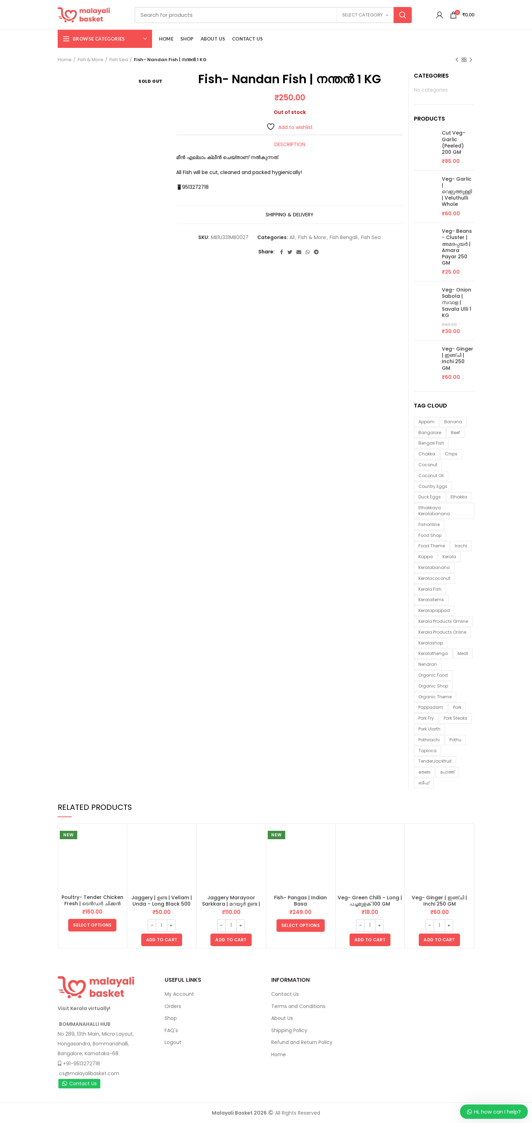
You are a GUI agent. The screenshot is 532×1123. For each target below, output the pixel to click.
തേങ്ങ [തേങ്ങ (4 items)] (424, 772)
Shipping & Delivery (290, 214)
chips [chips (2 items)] (451, 454)
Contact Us (79, 1083)
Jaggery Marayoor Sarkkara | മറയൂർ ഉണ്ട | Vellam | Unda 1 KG (231, 903)
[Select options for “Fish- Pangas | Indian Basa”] (300, 925)
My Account (179, 994)
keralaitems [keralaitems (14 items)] (431, 600)
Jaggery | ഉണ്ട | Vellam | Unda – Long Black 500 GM (161, 903)
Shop (171, 1018)
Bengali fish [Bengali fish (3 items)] (431, 443)
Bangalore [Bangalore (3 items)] (429, 432)
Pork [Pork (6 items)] (457, 707)
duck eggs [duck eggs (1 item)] (429, 497)
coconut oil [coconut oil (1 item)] (431, 475)
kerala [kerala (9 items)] (449, 557)
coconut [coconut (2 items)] (427, 465)
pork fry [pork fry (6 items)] (426, 718)
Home (65, 59)
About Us (282, 1018)
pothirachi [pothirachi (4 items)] (429, 740)
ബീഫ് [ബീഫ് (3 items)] (423, 783)
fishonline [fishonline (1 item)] (429, 524)
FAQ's (171, 1030)
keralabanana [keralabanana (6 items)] (434, 567)
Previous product (457, 60)
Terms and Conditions (298, 1006)
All (292, 237)
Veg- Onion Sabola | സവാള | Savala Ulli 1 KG (456, 302)
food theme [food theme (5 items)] (431, 546)
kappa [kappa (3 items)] (425, 557)
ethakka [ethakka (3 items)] (459, 497)
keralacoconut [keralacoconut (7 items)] (434, 578)
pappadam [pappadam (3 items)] (430, 707)
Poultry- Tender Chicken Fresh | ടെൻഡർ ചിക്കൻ (92, 900)
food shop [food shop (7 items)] (429, 535)
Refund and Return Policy (301, 1042)
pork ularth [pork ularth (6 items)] (429, 729)
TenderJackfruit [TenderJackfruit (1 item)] (435, 761)
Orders (173, 1006)
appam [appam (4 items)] (426, 422)
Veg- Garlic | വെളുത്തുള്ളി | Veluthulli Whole (457, 192)
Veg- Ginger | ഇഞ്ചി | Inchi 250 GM (457, 358)
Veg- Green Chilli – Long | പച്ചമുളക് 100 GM (370, 900)
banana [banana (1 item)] (453, 422)
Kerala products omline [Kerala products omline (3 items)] (443, 621)
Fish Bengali (344, 237)
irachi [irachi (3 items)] (461, 546)
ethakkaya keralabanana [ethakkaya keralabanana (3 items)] (434, 511)
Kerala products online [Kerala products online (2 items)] (442, 632)
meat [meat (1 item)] (463, 653)
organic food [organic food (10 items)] (433, 675)
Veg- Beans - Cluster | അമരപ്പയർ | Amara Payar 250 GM (457, 247)
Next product (471, 60)
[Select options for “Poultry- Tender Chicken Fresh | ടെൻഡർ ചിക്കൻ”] (92, 925)
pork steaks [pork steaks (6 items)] (455, 718)
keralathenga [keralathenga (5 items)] (433, 653)
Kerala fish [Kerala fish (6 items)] (429, 589)
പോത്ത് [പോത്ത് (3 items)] (447, 772)
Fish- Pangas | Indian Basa (300, 900)
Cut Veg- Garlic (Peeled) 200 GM (453, 142)
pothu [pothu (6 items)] (455, 740)
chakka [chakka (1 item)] (426, 454)
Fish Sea (118, 59)
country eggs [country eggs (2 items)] (432, 486)
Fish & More (90, 59)
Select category (362, 15)
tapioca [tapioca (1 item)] (427, 751)
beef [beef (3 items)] (455, 432)
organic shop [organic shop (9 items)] (433, 686)
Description (289, 144)
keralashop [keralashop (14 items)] (430, 643)
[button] (161, 940)
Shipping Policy (289, 1030)
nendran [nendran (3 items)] (427, 664)
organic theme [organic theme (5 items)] (435, 697)
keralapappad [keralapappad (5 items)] (434, 610)
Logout (173, 1042)
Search (403, 15)
